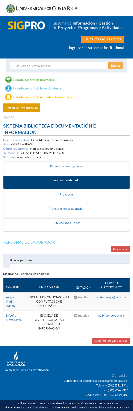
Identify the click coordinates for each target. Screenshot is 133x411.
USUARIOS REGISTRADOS (102, 39)
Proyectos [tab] (67, 194)
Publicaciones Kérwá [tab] (66, 223)
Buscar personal (21, 260)
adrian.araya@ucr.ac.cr (111, 297)
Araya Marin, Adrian (10, 301)
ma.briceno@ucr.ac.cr (112, 315)
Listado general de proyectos (34, 80)
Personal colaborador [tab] (66, 180)
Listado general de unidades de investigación (45, 97)
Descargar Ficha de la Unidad (110, 340)
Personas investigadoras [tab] (66, 166)
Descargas (120, 249)
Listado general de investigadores (37, 88)
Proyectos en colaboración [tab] (66, 208)
